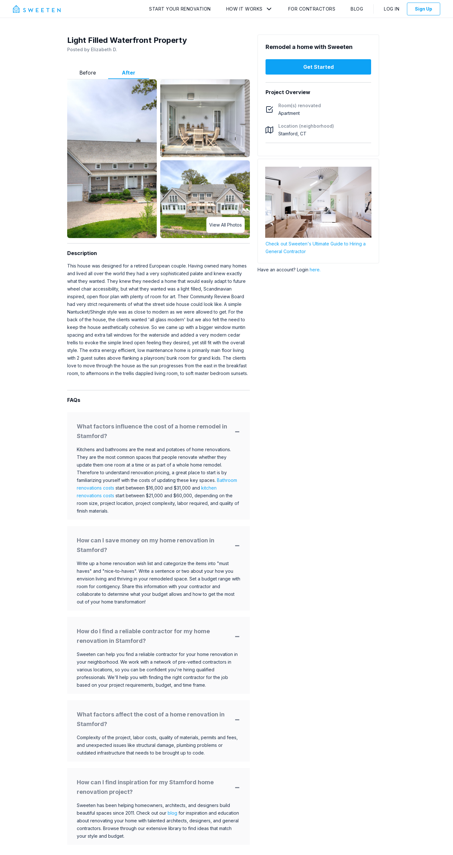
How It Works (244, 9)
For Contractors (312, 9)
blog (172, 813)
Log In (391, 9)
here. (315, 269)
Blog (357, 9)
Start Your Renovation (180, 9)
